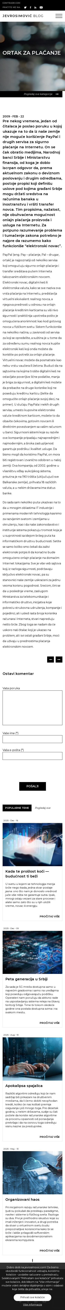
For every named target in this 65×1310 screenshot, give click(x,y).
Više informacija (32, 1304)
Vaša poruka (11, 688)
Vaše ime (11, 733)
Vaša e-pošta (13, 750)
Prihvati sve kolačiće (32, 1297)
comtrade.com (11, 3)
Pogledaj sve (42, 807)
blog (23, 16)
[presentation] (26, 771)
